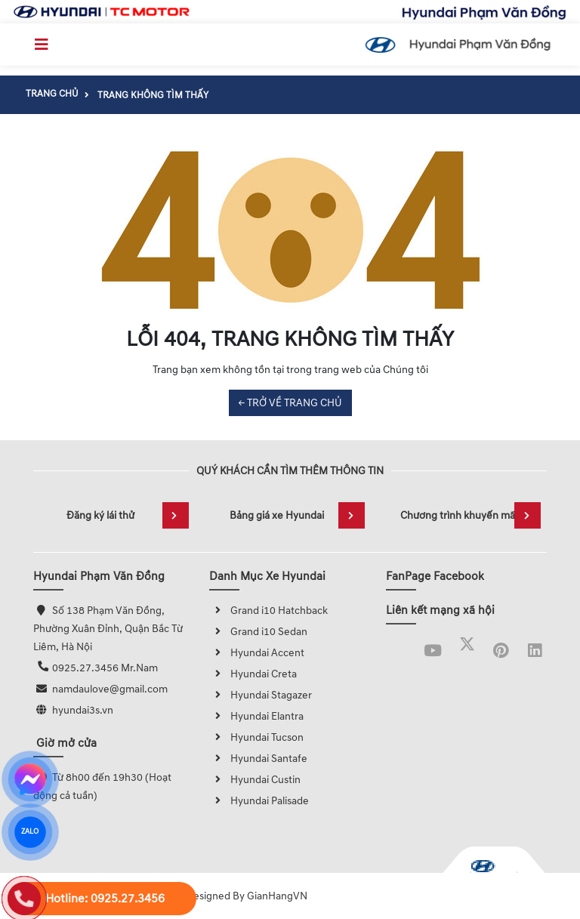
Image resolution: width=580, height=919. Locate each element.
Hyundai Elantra (256, 716)
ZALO (29, 832)
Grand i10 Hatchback (268, 610)
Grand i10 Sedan (258, 631)
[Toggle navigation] (41, 44)
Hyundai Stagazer (260, 695)
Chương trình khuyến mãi (470, 515)
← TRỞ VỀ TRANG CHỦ (290, 402)
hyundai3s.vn (82, 710)
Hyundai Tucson (256, 737)
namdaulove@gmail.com (110, 689)
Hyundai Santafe (258, 758)
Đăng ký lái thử (127, 515)
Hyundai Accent (256, 652)
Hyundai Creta (253, 674)
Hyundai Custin (255, 779)
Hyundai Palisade (259, 800)
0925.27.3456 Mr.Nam (105, 667)
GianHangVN (277, 896)
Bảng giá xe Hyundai (297, 515)
